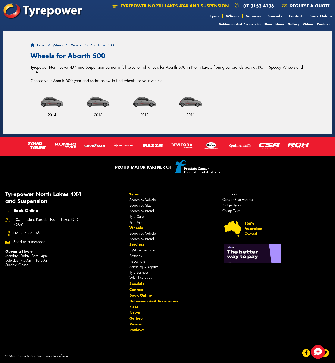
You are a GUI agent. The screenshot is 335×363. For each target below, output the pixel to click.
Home (37, 45)
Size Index (230, 194)
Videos (308, 24)
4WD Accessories (142, 250)
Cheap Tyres (231, 211)
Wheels (232, 16)
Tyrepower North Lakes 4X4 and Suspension (170, 6)
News (279, 24)
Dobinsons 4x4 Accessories (240, 24)
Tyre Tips (135, 222)
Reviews (323, 24)
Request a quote (306, 6)
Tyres (214, 16)
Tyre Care (136, 216)
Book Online (320, 16)
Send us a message (29, 242)
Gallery (293, 24)
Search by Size (140, 205)
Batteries (135, 256)
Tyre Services (138, 272)
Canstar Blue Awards (237, 199)
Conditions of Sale (57, 356)
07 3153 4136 (258, 6)
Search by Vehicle (142, 200)
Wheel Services (140, 278)
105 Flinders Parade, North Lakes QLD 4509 (45, 222)
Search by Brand (141, 211)
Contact (296, 16)
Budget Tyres (231, 205)
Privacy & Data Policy (30, 356)
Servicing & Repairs (143, 267)
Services (253, 16)
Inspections (137, 261)
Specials (274, 16)
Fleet (268, 24)
